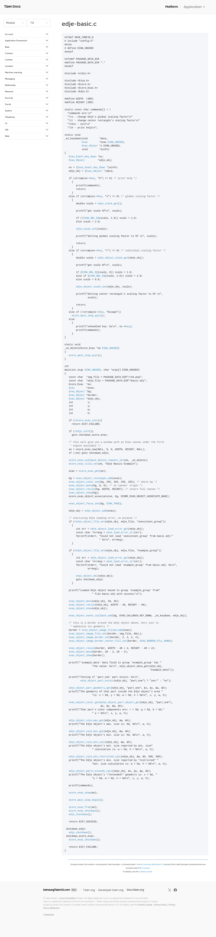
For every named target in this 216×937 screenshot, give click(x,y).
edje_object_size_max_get (86, 720)
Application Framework (27, 40)
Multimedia (27, 85)
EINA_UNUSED (116, 142)
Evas (85, 142)
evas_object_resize (82, 489)
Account (27, 34)
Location (27, 66)
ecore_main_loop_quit (86, 315)
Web (27, 136)
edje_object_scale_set (91, 286)
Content (27, 53)
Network (27, 91)
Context (27, 59)
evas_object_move (80, 485)
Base (27, 47)
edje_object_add (95, 511)
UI (27, 123)
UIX (27, 129)
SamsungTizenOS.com (56, 889)
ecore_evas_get (89, 471)
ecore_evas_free (80, 807)
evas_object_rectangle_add (94, 478)
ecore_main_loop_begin (84, 800)
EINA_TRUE (112, 503)
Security (27, 98)
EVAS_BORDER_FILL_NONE (155, 641)
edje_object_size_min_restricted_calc (95, 756)
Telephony (27, 117)
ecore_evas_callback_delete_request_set (96, 460)
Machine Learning (27, 72)
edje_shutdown (78, 814)
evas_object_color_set (84, 482)
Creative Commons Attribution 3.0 (149, 864)
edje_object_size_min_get (86, 731)
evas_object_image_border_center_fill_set (98, 641)
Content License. (145, 904)
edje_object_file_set (90, 521)
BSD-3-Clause (144, 868)
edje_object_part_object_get (120, 702)
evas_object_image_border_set (89, 637)
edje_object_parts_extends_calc (90, 771)
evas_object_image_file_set (87, 633)
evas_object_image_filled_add (102, 630)
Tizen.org (89, 890)
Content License (145, 871)
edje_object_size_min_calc (87, 742)
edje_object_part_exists (97, 680)
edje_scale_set (86, 229)
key (93, 178)
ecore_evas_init (87, 420)
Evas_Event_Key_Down (82, 156)
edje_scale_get (108, 203)
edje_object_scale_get (113, 258)
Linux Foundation (68, 898)
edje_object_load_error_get (109, 529)
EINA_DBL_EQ (91, 218)
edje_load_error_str (120, 532)
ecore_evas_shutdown (82, 811)
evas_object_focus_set (84, 503)
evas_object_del (87, 576)
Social (27, 104)
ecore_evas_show (80, 792)
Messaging (27, 79)
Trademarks (48, 914)
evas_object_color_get (84, 702)
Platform (171, 7)
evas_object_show (80, 492)
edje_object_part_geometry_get (90, 688)
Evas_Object (90, 146)
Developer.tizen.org (110, 890)
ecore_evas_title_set (83, 464)
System (27, 110)
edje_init (82, 431)
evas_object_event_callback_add (90, 615)
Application (194, 7)
